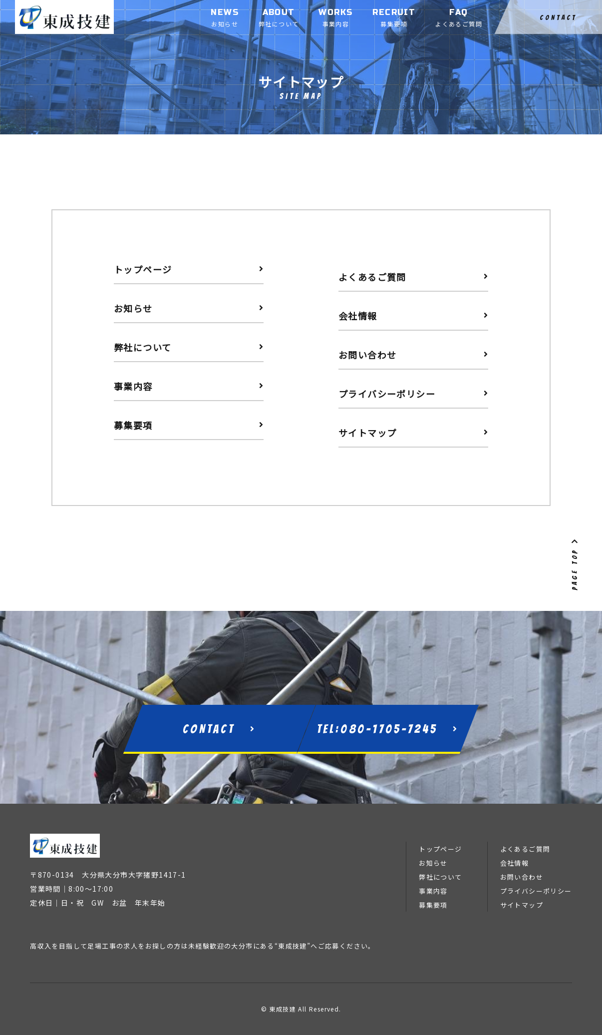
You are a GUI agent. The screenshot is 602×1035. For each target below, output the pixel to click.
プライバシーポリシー (536, 891)
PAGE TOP (575, 563)
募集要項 (433, 905)
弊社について (440, 877)
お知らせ (433, 863)
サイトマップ (521, 905)
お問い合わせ (521, 877)
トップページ (440, 849)
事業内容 (433, 891)
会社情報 (514, 863)
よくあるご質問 (525, 849)
